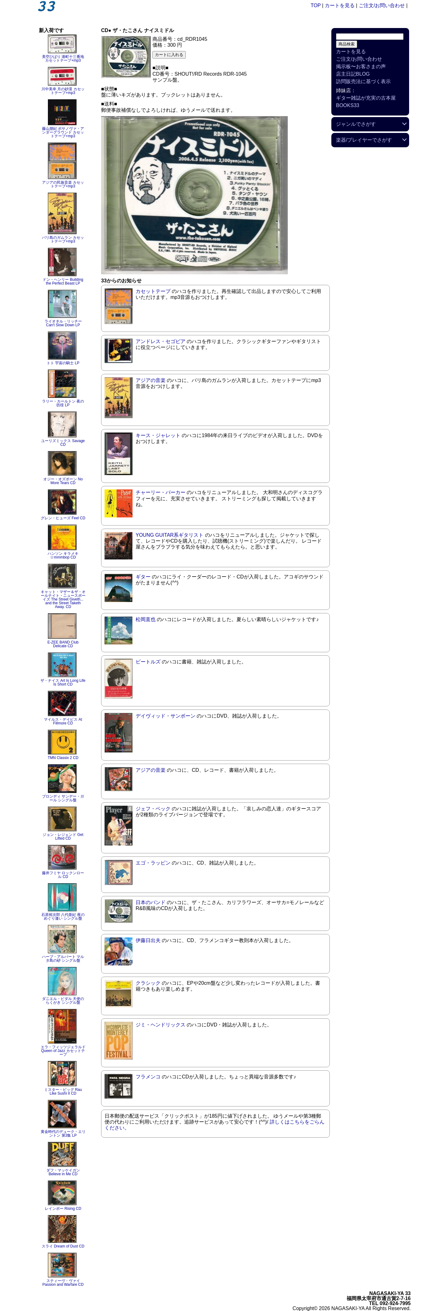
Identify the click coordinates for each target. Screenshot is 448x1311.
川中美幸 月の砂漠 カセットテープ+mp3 (63, 91)
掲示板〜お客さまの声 (361, 66)
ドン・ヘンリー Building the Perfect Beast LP (63, 281)
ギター (143, 576)
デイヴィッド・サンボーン (165, 716)
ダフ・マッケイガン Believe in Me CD (63, 1172)
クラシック (148, 983)
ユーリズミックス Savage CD (63, 443)
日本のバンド (151, 902)
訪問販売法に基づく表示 (363, 81)
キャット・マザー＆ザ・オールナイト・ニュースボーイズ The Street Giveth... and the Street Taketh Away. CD (63, 599)
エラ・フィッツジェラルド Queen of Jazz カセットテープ (63, 1051)
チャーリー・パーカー (160, 492)
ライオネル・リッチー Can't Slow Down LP (63, 323)
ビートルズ (148, 661)
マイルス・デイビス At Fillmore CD (63, 721)
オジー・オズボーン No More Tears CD (63, 481)
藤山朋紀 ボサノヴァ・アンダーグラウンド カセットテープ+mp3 (63, 132)
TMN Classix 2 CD (63, 758)
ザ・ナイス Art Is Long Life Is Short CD (62, 682)
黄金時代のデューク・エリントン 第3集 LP (63, 1133)
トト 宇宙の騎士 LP (63, 363)
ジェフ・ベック (153, 808)
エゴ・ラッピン (153, 862)
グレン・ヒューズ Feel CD (63, 518)
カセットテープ (153, 291)
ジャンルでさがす (356, 124)
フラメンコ (148, 1076)
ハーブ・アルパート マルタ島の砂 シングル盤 (63, 959)
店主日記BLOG (353, 74)
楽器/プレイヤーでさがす (364, 140)
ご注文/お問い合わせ (382, 5)
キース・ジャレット (158, 435)
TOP (316, 5)
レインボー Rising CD (63, 1208)
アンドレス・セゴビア (160, 341)
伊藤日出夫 (148, 940)
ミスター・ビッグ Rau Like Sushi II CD (63, 1091)
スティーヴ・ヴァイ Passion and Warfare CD (62, 1283)
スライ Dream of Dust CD (63, 1246)
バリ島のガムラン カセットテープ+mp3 (63, 239)
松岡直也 (146, 619)
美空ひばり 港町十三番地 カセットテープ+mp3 (63, 58)
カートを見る (340, 5)
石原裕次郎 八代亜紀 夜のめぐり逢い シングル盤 (63, 917)
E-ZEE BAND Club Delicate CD (62, 644)
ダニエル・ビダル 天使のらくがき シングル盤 (63, 1001)
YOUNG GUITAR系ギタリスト (169, 535)
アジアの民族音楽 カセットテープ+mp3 (63, 184)
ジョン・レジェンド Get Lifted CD (63, 836)
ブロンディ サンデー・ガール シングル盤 (63, 798)
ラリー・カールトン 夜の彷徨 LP (63, 403)
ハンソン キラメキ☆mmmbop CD (63, 555)
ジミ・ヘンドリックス (160, 1024)
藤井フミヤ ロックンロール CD (63, 875)
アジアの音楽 (151, 380)
